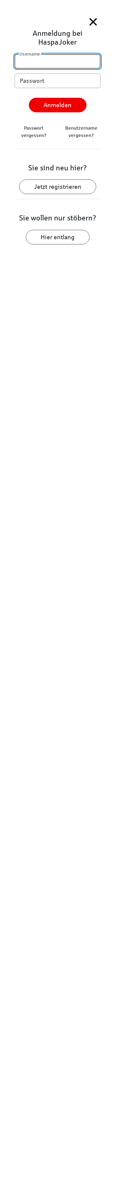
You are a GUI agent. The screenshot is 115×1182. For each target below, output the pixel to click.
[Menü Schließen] (93, 22)
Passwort (32, 80)
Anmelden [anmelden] (58, 105)
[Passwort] (57, 80)
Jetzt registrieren (57, 186)
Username (29, 53)
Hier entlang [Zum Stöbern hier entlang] (58, 237)
